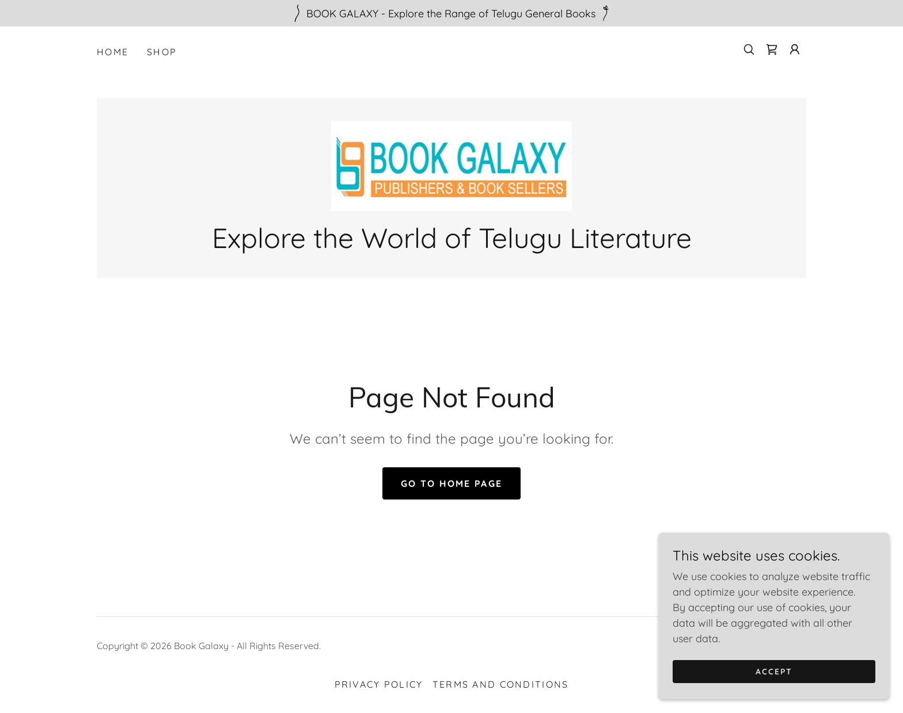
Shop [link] (162, 52)
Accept (774, 688)
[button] (794, 49)
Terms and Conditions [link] (500, 684)
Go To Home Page (451, 483)
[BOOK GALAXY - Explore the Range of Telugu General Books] (451, 13)
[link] (771, 49)
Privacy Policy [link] (379, 684)
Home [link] (112, 52)
